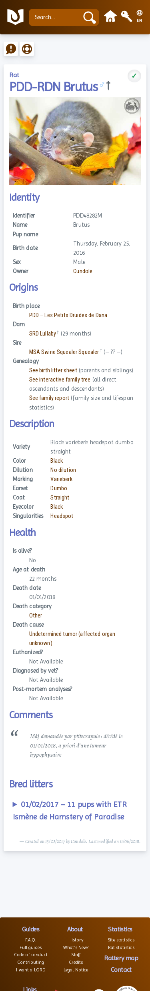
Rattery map (121, 958)
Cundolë (82, 271)
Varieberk (61, 479)
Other (35, 615)
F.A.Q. (30, 940)
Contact (121, 969)
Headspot (61, 516)
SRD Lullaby (42, 333)
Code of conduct (31, 954)
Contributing (30, 962)
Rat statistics (121, 947)
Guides (30, 929)
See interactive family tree (60, 379)
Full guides (31, 947)
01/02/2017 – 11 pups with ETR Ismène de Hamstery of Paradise (70, 811)
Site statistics (121, 940)
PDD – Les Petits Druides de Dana (68, 315)
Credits (76, 962)
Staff (75, 954)
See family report (49, 398)
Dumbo (58, 488)
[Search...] (55, 17)
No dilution (63, 470)
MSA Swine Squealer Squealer (64, 352)
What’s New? (76, 947)
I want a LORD (30, 970)
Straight (59, 497)
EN (139, 20)
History (76, 940)
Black (56, 461)
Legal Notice (76, 970)
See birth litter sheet (53, 370)
